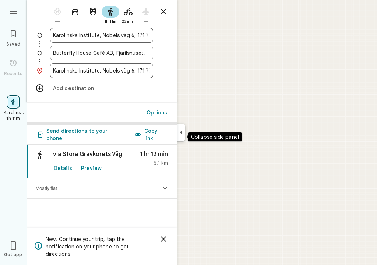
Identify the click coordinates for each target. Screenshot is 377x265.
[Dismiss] (163, 239)
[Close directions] (163, 12)
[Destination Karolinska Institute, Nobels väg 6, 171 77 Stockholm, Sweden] (101, 70)
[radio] (57, 14)
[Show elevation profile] (165, 188)
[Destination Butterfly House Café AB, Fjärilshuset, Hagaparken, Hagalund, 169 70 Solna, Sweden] (101, 53)
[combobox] (101, 35)
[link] (102, 161)
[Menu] (13, 12)
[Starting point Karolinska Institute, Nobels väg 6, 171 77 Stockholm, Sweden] (101, 35)
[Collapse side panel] (181, 132)
